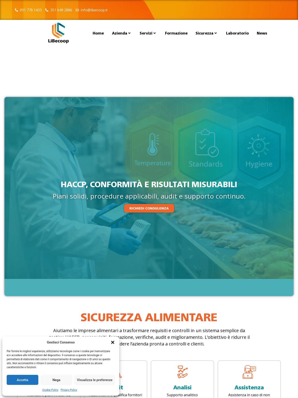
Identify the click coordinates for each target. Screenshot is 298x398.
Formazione (176, 33)
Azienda (121, 33)
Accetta (22, 380)
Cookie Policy (50, 390)
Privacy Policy (69, 390)
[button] (112, 342)
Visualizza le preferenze (94, 380)
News (262, 33)
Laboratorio (237, 33)
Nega (56, 380)
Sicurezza (206, 33)
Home (98, 33)
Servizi (148, 33)
